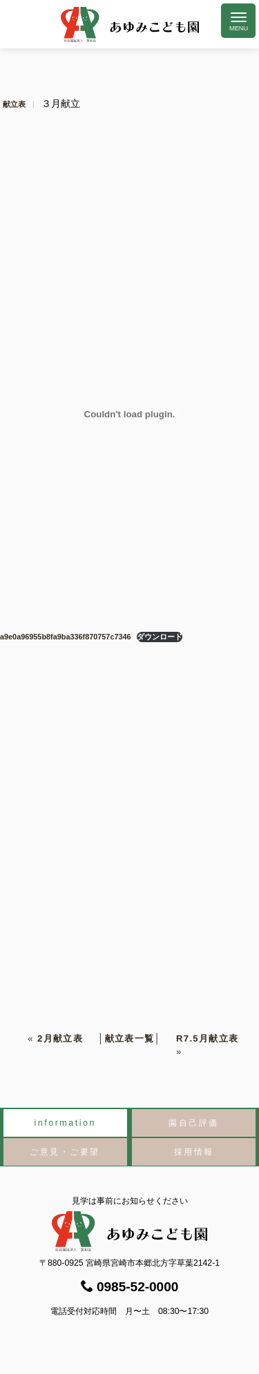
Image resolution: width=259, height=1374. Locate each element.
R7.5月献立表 (207, 1038)
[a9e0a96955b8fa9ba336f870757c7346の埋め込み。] (129, 414)
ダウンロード (159, 637)
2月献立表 (60, 1038)
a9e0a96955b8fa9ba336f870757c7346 (65, 637)
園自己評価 (194, 1123)
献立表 (14, 104)
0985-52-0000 (130, 1287)
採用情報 (194, 1152)
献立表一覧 (130, 1038)
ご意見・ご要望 (65, 1152)
